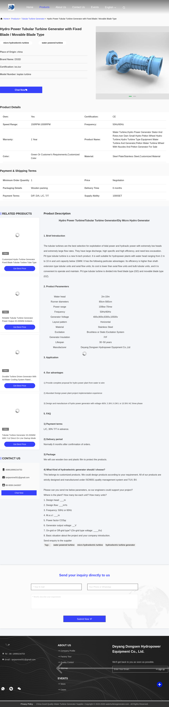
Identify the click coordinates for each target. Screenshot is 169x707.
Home (29, 7)
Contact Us (78, 7)
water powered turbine (64, 545)
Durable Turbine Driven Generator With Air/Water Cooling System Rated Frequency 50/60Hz (19, 379)
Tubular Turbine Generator (33, 19)
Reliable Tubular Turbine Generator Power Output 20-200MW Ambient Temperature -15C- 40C (17, 321)
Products (44, 7)
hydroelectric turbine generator (120, 545)
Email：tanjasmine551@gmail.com (18, 659)
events (95, 7)
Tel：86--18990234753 (13, 654)
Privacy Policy (27, 704)
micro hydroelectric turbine (90, 545)
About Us (61, 7)
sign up (160, 669)
